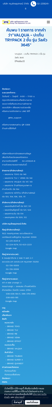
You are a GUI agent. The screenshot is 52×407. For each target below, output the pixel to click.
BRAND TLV (12, 330)
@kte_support (14, 117)
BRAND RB (12, 333)
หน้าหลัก (5, 311)
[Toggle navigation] (48, 22)
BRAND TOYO (13, 326)
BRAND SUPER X (15, 359)
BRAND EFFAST (14, 341)
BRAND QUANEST (15, 363)
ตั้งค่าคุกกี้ (18, 402)
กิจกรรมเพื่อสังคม (12, 374)
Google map (11, 248)
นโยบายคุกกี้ (19, 397)
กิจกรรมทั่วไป (10, 370)
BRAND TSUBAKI (14, 356)
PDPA (4, 381)
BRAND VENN (13, 337)
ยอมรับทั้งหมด (32, 402)
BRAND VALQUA (14, 348)
